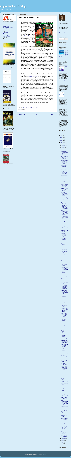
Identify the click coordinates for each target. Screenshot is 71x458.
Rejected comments (6, 36)
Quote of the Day (64, 381)
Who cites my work (6, 33)
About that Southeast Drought (63, 432)
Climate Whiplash (64, 175)
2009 (61, 142)
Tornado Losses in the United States (64, 189)
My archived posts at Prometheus (9, 35)
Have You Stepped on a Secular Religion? (64, 185)
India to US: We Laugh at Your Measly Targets (64, 408)
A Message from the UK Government (64, 327)
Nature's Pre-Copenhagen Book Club (64, 412)
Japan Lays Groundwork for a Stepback (64, 227)
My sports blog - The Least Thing (9, 28)
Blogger (44, 454)
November (64, 145)
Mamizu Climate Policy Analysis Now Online (64, 341)
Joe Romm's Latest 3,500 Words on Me (64, 217)
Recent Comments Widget (62, 44)
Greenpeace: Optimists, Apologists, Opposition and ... (64, 245)
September (64, 438)
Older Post (53, 114)
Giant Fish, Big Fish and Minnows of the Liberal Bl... (64, 258)
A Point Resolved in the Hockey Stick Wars (64, 199)
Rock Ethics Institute (33, 76)
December (64, 143)
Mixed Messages (64, 197)
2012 (61, 137)
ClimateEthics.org (35, 75)
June (62, 443)
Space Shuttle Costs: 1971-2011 (66, 68)
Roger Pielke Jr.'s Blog (13, 6)
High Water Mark (64, 406)
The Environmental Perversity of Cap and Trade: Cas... (64, 402)
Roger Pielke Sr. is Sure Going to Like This (64, 157)
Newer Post (22, 114)
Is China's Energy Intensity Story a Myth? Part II (64, 353)
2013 (61, 135)
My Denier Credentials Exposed (64, 261)
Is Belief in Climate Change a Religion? (64, 345)
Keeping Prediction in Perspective (64, 172)
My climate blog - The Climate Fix (9, 30)
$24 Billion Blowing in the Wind (64, 279)
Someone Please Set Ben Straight (64, 422)
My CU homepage (6, 26)
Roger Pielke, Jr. (26, 107)
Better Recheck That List (63, 108)
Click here (61, 449)
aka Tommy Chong (26, 35)
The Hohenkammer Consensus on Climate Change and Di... (64, 212)
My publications (5, 32)
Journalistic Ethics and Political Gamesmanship (64, 268)
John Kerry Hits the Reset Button (64, 319)
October (63, 147)
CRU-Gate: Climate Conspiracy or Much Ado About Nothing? (63, 81)
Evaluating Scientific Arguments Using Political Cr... (64, 388)
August (63, 440)
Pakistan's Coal (64, 169)
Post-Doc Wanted (64, 249)
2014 (61, 133)
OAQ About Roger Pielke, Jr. (8, 27)
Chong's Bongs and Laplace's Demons (64, 349)
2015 (61, 132)
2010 (61, 140)
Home (37, 114)
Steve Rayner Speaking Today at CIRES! (64, 223)
